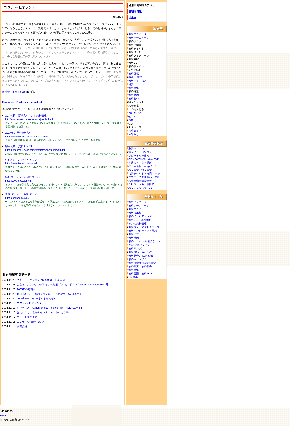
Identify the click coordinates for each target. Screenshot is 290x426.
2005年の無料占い (27, 289)
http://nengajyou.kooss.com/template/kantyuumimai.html (35, 150)
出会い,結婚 (135, 77)
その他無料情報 (137, 223)
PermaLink (36, 101)
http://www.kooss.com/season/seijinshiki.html (29, 119)
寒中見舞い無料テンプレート (22, 146)
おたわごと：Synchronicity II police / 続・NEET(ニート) (49, 307)
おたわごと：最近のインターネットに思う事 (43, 312)
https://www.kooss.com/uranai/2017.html (26, 136)
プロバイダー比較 (138, 155)
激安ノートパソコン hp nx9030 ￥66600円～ (43, 279)
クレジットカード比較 (141, 184)
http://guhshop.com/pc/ (17, 198)
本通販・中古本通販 (140, 162)
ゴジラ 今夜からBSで (30, 321)
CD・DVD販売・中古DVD (143, 159)
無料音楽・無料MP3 (140, 273)
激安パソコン (136, 148)
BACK (3, 415)
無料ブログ (134, 209)
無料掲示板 (134, 212)
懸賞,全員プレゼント (140, 244)
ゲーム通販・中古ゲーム (142, 166)
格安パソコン (136, 84)
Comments (8, 101)
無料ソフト (134, 234)
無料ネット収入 (137, 80)
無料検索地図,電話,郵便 (142, 262)
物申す (132, 116)
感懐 (131, 120)
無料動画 (133, 94)
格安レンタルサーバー (141, 187)
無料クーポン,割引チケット (144, 241)
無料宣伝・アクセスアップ (144, 227)
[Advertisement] (32, 241)
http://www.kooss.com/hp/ (18, 180)
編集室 (132, 17)
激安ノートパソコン (140, 152)
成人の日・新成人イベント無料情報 (26, 115)
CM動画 (133, 277)
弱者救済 (22, 326)
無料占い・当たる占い (141, 252)
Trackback (22, 101)
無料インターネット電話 (142, 230)
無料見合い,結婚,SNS (141, 255)
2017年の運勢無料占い (18, 132)
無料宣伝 (133, 73)
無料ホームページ (138, 37)
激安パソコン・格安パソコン (22, 194)
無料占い (133, 98)
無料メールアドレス (140, 216)
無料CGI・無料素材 (139, 219)
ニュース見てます (27, 317)
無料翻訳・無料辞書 (140, 266)
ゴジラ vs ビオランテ (29, 303)
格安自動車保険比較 (140, 180)
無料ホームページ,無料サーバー (23, 176)
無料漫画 (133, 237)
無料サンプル (136, 248)
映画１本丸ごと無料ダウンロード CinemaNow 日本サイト (50, 293)
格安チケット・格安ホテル (144, 173)
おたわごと (134, 112)
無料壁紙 (133, 87)
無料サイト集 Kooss (14, 91)
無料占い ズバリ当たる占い (21, 159)
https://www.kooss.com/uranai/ (21, 163)
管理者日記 (135, 11)
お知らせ (133, 134)
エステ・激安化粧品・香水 (144, 177)
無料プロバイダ (137, 34)
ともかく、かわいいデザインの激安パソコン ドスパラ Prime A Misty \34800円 (62, 284)
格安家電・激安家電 (140, 169)
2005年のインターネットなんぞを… (38, 298)
